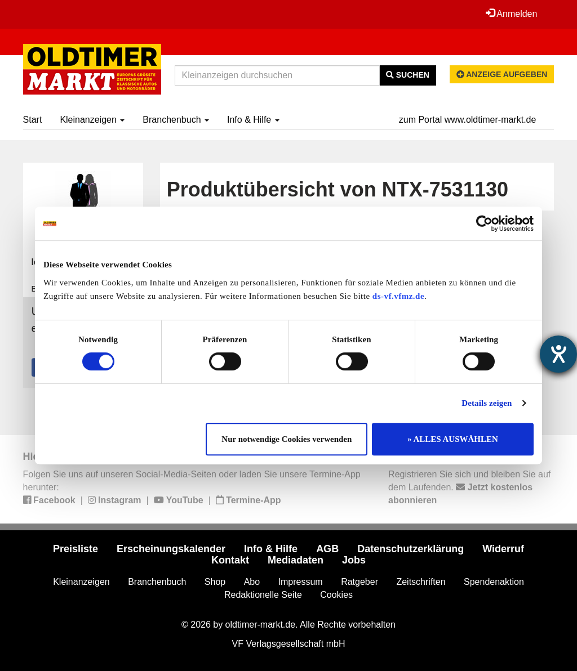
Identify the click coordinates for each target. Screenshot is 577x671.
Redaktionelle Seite (263, 595)
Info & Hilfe (253, 119)
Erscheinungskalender (171, 548)
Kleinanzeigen (92, 119)
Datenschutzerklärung (410, 548)
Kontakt (230, 560)
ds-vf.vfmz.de (398, 296)
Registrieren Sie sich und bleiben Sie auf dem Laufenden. (469, 487)
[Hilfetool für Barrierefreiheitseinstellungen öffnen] (558, 354)
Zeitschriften (420, 582)
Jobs (354, 560)
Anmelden (512, 13)
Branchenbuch (176, 119)
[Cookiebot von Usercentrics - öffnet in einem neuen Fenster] (484, 223)
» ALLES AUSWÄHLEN (452, 439)
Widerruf (503, 548)
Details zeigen (486, 403)
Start (32, 119)
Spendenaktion (494, 582)
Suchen (407, 74)
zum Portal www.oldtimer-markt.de (467, 119)
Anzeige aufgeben (502, 74)
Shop (215, 582)
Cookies (336, 595)
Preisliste (75, 548)
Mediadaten (295, 560)
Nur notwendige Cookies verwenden (286, 439)
